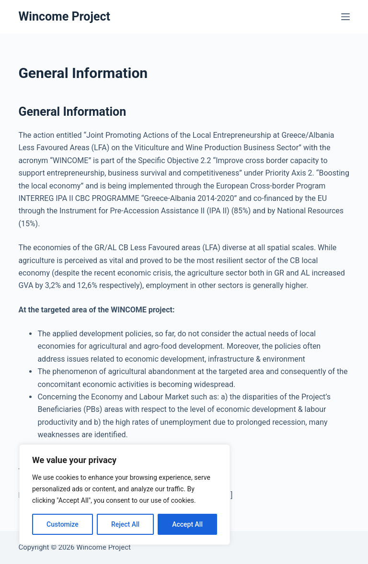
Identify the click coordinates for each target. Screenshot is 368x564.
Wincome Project (64, 16)
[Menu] (345, 16)
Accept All (187, 524)
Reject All (125, 524)
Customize (62, 524)
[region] (124, 494)
